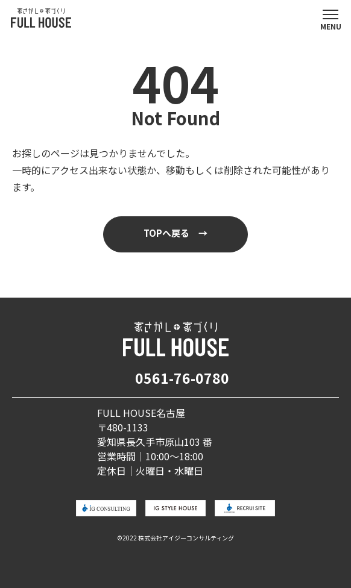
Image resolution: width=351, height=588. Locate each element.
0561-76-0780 (182, 378)
